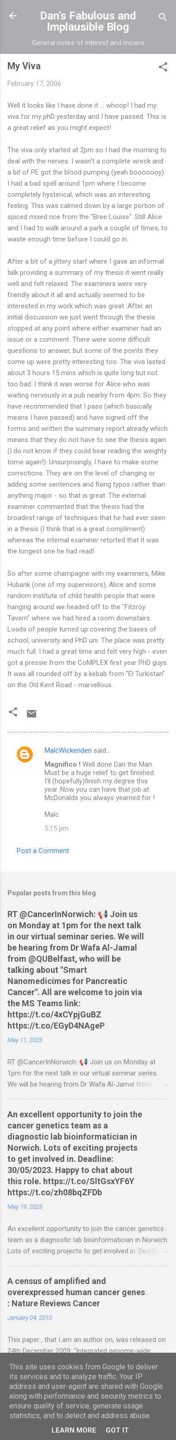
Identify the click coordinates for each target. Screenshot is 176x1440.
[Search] (163, 19)
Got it (117, 1430)
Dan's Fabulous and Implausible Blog (88, 21)
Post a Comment (43, 851)
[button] (163, 68)
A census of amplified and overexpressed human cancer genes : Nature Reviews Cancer (76, 1292)
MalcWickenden (68, 750)
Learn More (73, 1430)
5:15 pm (56, 828)
